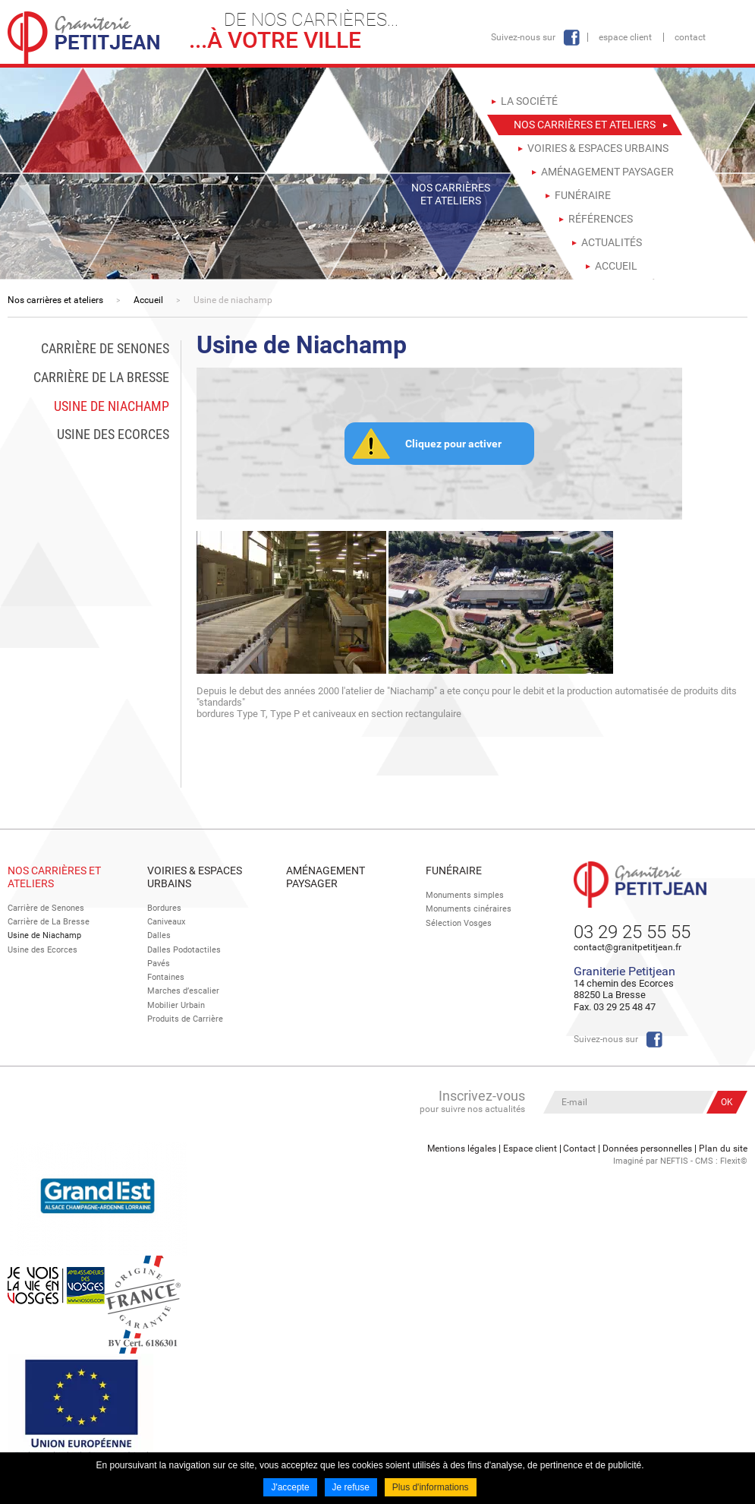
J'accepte (290, 1487)
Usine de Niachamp (44, 935)
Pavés (158, 963)
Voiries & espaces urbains (194, 876)
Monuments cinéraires (468, 909)
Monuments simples (465, 895)
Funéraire (454, 870)
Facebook (571, 38)
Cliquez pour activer (453, 444)
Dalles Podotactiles (184, 950)
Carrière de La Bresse (49, 922)
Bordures (164, 908)
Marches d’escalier (183, 991)
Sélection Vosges (459, 923)
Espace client (625, 37)
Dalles (159, 935)
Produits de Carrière (185, 1018)
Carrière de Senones (46, 908)
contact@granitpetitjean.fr (627, 947)
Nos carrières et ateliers (55, 300)
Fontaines (165, 977)
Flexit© (733, 1161)
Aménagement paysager (325, 876)
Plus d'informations (430, 1487)
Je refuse (350, 1487)
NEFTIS (674, 1161)
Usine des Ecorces (42, 950)
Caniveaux (166, 922)
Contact (690, 37)
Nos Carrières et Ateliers (54, 876)
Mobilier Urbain (176, 1005)
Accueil (148, 300)
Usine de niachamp (232, 300)
